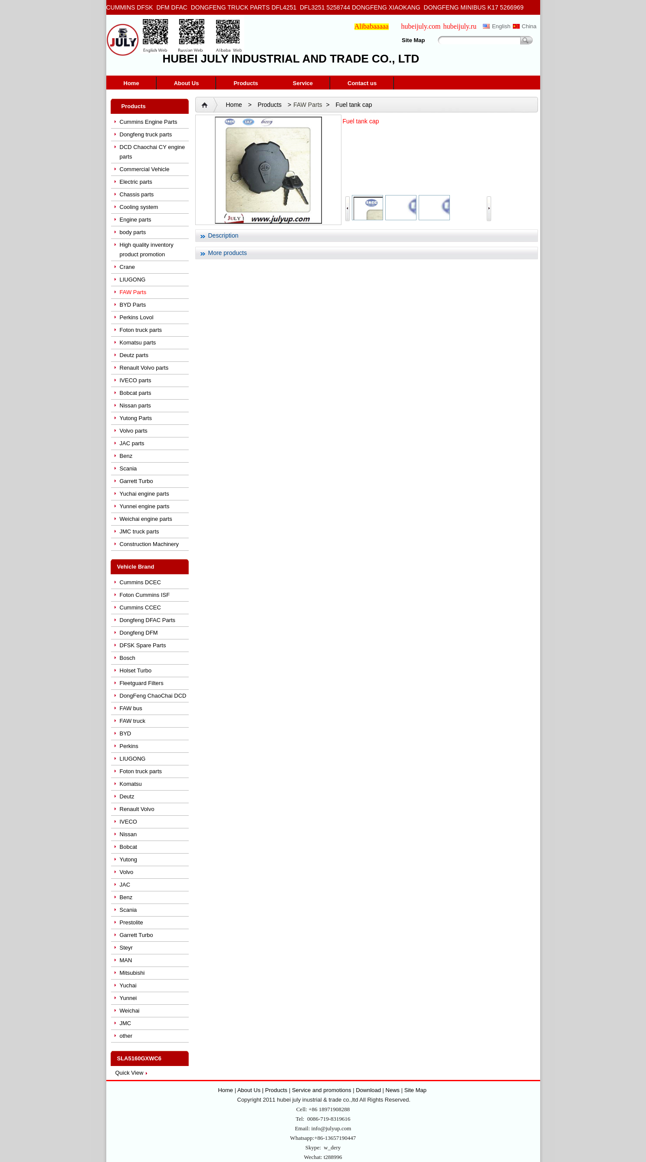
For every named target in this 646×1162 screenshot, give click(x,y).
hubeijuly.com (421, 26)
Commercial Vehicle (145, 169)
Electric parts (136, 182)
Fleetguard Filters (142, 683)
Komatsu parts (138, 342)
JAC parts (132, 443)
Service (303, 83)
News (393, 1090)
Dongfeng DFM (139, 632)
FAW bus (131, 708)
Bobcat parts (135, 393)
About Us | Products (263, 1090)
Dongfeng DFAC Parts (148, 620)
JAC (125, 884)
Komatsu (131, 784)
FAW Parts (133, 292)
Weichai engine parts (146, 519)
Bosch (127, 658)
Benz (126, 456)
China (529, 26)
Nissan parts (135, 405)
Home (131, 83)
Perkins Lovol (137, 317)
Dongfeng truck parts (146, 134)
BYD (125, 733)
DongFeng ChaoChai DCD (153, 695)
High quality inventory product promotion (147, 250)
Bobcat (128, 847)
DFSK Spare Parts (143, 645)
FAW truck (132, 721)
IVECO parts (135, 380)
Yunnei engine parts (145, 506)
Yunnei (128, 998)
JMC (125, 1023)
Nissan (128, 834)
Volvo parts (134, 430)
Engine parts (135, 219)
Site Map (413, 40)
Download (368, 1090)
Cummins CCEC (140, 607)
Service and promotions (322, 1090)
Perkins (129, 746)
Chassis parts (137, 194)
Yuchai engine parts (144, 493)
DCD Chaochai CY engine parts (152, 152)
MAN (126, 960)
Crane (127, 267)
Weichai (130, 1010)
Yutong (129, 859)
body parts (133, 232)
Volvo (127, 872)
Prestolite (131, 922)
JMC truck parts (139, 531)
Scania (128, 468)
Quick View (129, 1072)
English (501, 26)
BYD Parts (133, 304)
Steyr (126, 947)
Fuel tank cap (354, 104)
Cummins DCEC (140, 582)
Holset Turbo (136, 670)
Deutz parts (134, 355)
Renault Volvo (137, 809)
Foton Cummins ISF (145, 595)
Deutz (127, 796)
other (126, 1036)
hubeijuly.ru (460, 26)
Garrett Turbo (136, 481)
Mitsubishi (132, 973)
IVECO (128, 821)
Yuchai (128, 985)
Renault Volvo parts (144, 367)
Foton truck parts (141, 330)
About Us (186, 83)
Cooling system (139, 207)
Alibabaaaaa (371, 26)
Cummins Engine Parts (148, 122)
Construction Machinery (149, 544)
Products (245, 83)
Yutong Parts (136, 418)
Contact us (362, 83)
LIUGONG (133, 279)
